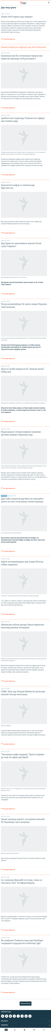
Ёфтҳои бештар (25, 1003)
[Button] (8, 39)
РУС (34, 1030)
